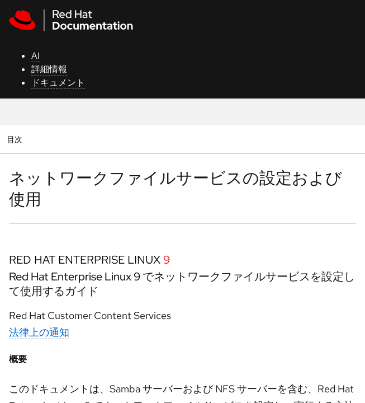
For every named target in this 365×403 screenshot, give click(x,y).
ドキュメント (58, 82)
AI (35, 56)
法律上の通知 (39, 332)
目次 (16, 139)
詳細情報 (49, 69)
